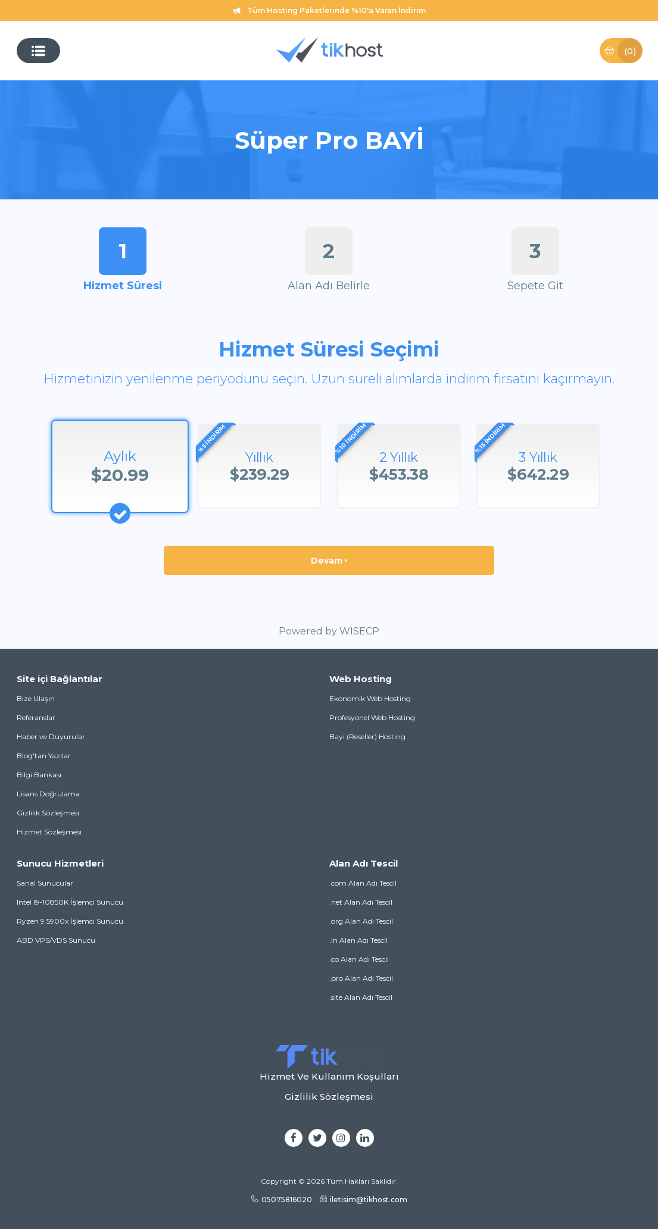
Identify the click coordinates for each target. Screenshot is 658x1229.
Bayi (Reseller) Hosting (367, 736)
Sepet (622, 50)
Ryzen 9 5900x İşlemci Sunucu (70, 921)
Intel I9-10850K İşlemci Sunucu (70, 901)
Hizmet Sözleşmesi (49, 831)
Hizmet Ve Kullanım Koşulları (329, 1076)
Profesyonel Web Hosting (372, 717)
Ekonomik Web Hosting (370, 698)
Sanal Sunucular (45, 882)
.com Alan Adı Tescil (363, 882)
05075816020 (281, 1199)
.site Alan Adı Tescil (360, 997)
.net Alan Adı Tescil (360, 901)
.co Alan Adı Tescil (359, 959)
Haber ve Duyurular (51, 736)
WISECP (359, 631)
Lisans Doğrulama (48, 793)
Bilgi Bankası (39, 774)
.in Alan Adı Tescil (358, 940)
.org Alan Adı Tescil (361, 921)
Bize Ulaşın (36, 698)
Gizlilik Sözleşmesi (48, 812)
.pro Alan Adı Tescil (361, 978)
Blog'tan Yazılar (44, 755)
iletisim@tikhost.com (363, 1199)
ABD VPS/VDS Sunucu (56, 940)
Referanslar (36, 717)
